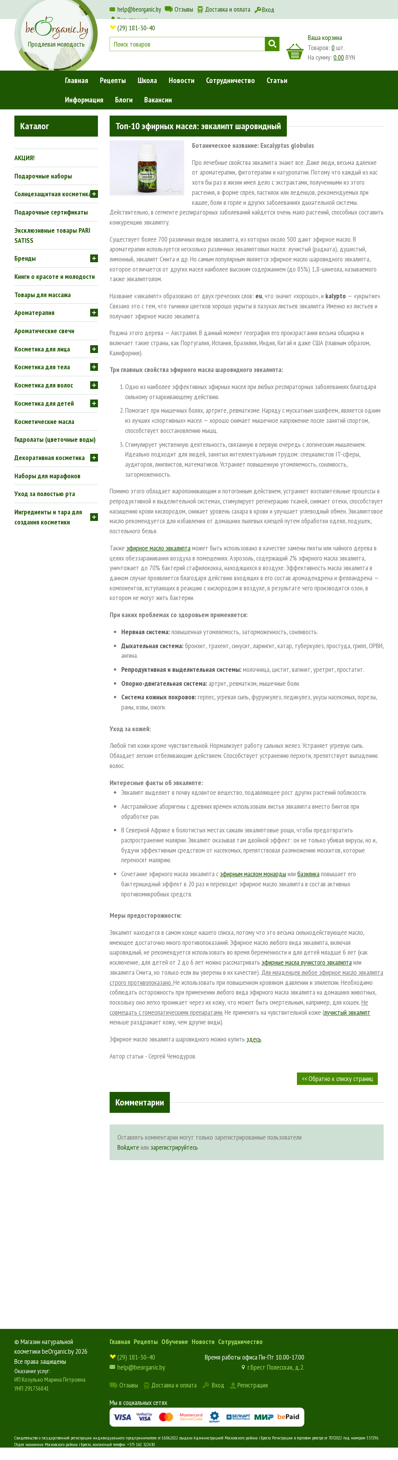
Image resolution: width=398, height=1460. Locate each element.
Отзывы (184, 9)
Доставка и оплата (227, 9)
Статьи (277, 80)
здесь (253, 1038)
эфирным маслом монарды (253, 873)
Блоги (124, 100)
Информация (84, 100)
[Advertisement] (247, 1226)
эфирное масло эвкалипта (158, 547)
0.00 (338, 57)
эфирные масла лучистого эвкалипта (307, 962)
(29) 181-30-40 (136, 27)
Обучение (174, 1341)
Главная (76, 80)
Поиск (272, 44)
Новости (181, 80)
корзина (295, 51)
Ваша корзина (325, 37)
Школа (147, 80)
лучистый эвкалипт (347, 1012)
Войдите (128, 1147)
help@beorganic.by (139, 9)
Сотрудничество (230, 80)
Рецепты (113, 80)
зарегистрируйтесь (174, 1147)
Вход (268, 9)
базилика (308, 873)
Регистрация (252, 1384)
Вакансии (158, 100)
